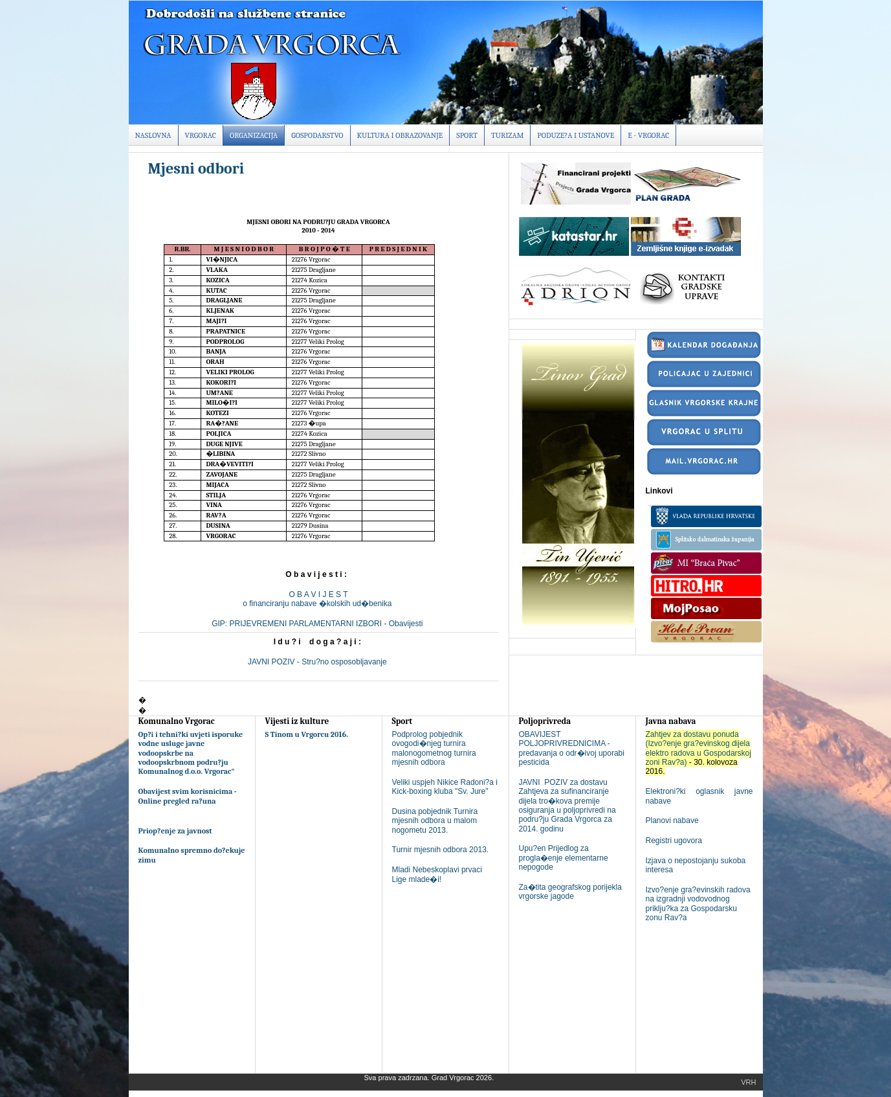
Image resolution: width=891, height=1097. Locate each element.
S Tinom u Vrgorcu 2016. (307, 734)
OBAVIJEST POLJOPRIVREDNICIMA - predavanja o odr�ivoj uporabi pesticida (571, 748)
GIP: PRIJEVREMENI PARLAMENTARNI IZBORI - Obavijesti (318, 623)
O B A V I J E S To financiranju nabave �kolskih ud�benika (318, 599)
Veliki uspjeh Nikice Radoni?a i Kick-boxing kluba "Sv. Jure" (445, 787)
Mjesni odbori (196, 168)
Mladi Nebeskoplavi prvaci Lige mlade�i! (437, 874)
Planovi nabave (672, 820)
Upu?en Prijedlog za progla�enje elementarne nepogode (563, 858)
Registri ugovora (674, 840)
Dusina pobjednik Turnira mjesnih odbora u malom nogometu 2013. (435, 821)
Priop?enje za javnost (175, 830)
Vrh (748, 1082)
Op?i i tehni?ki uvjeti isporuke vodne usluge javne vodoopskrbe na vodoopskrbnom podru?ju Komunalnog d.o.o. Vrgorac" (190, 753)
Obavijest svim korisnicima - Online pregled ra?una (187, 796)
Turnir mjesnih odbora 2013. (440, 849)
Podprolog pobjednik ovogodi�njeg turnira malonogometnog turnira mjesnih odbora (434, 748)
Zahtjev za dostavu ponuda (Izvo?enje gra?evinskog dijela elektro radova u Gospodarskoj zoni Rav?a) (698, 748)
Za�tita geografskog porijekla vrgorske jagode (570, 892)
